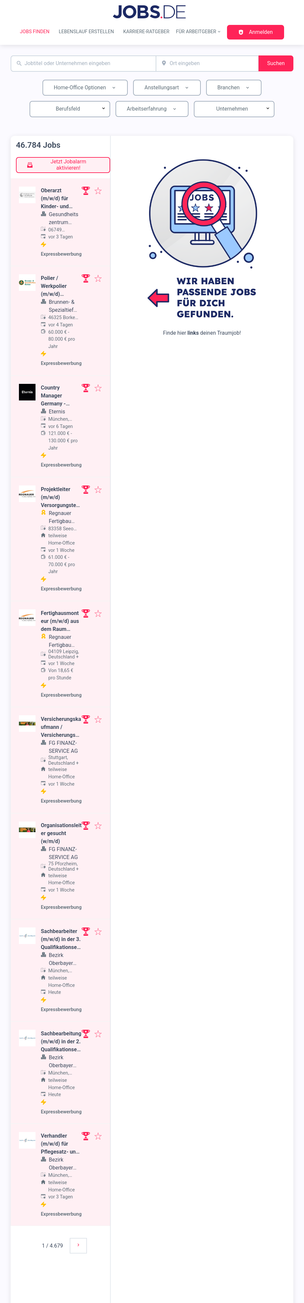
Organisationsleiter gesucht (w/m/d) (61, 833)
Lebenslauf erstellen (86, 32)
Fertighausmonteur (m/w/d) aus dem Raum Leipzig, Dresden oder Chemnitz (60, 629)
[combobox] (83, 63)
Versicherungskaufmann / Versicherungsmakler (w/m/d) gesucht (61, 735)
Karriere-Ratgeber (146, 32)
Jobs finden (34, 32)
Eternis (57, 411)
